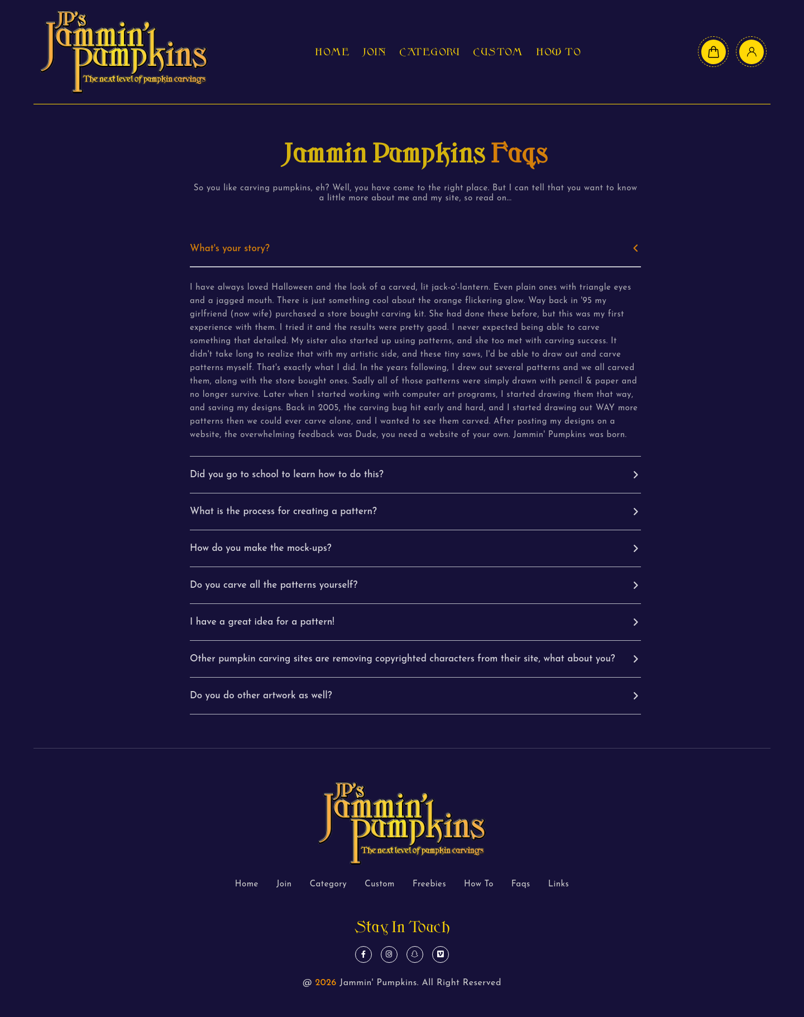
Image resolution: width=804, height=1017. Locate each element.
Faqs (520, 884)
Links (559, 884)
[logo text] (124, 52)
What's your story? (230, 248)
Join (374, 52)
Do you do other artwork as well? (261, 696)
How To (558, 52)
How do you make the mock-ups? (261, 548)
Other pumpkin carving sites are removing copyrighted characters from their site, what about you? (402, 659)
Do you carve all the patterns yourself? (273, 585)
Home (332, 52)
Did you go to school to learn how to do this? (287, 474)
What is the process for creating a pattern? (283, 511)
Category (429, 52)
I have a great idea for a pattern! (262, 622)
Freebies (429, 884)
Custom (498, 52)
